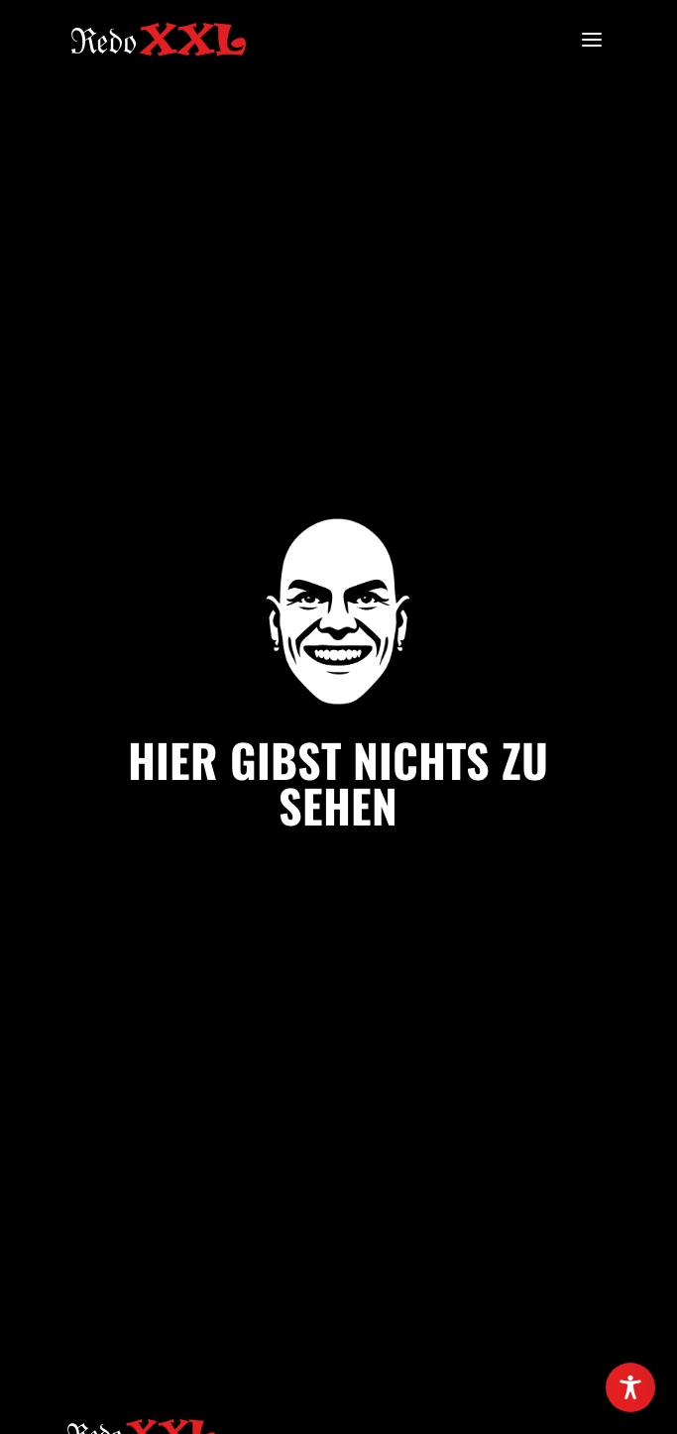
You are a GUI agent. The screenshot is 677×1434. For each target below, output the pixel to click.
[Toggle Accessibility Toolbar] (630, 1387)
